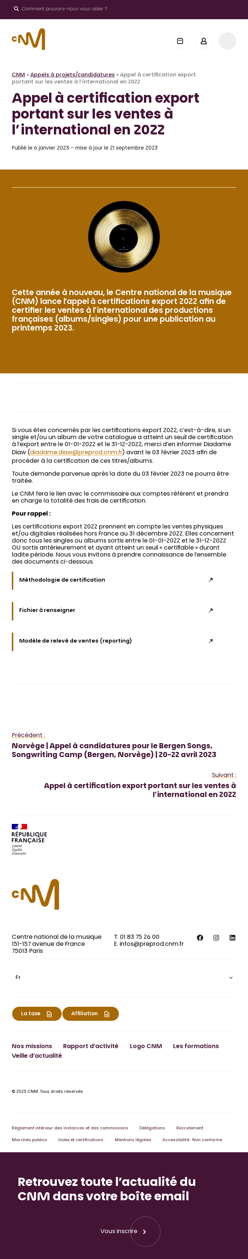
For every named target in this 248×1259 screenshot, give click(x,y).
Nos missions (32, 1047)
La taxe (30, 1014)
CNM (18, 75)
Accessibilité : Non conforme (192, 1140)
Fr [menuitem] (18, 978)
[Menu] (227, 41)
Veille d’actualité (37, 1056)
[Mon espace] (204, 41)
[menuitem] (124, 977)
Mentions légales (133, 1140)
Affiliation (84, 1014)
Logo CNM (146, 1047)
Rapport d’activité (90, 1047)
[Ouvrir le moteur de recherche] (60, 9)
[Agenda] (180, 41)
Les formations (196, 1047)
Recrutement (189, 1128)
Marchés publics (29, 1140)
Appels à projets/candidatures (72, 75)
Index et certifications (80, 1140)
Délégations (152, 1128)
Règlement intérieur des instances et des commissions (70, 1128)
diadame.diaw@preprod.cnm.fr (76, 453)
